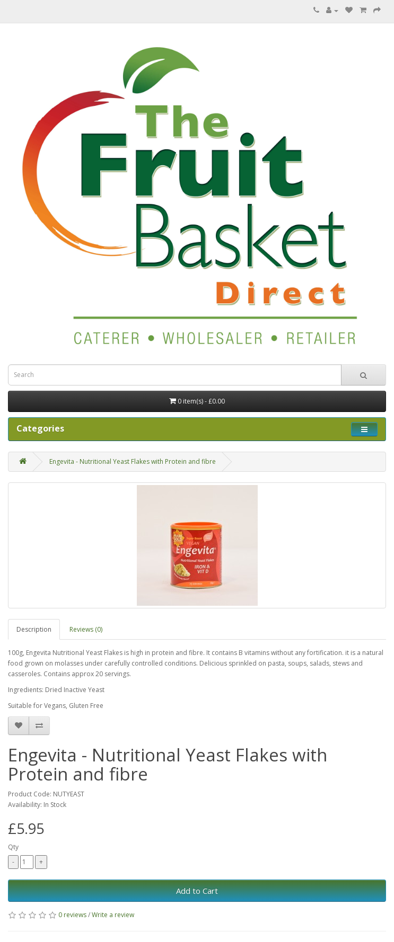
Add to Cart (197, 890)
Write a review (113, 914)
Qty (13, 846)
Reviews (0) (85, 629)
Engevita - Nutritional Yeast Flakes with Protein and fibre (132, 461)
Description (33, 629)
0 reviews (72, 914)
